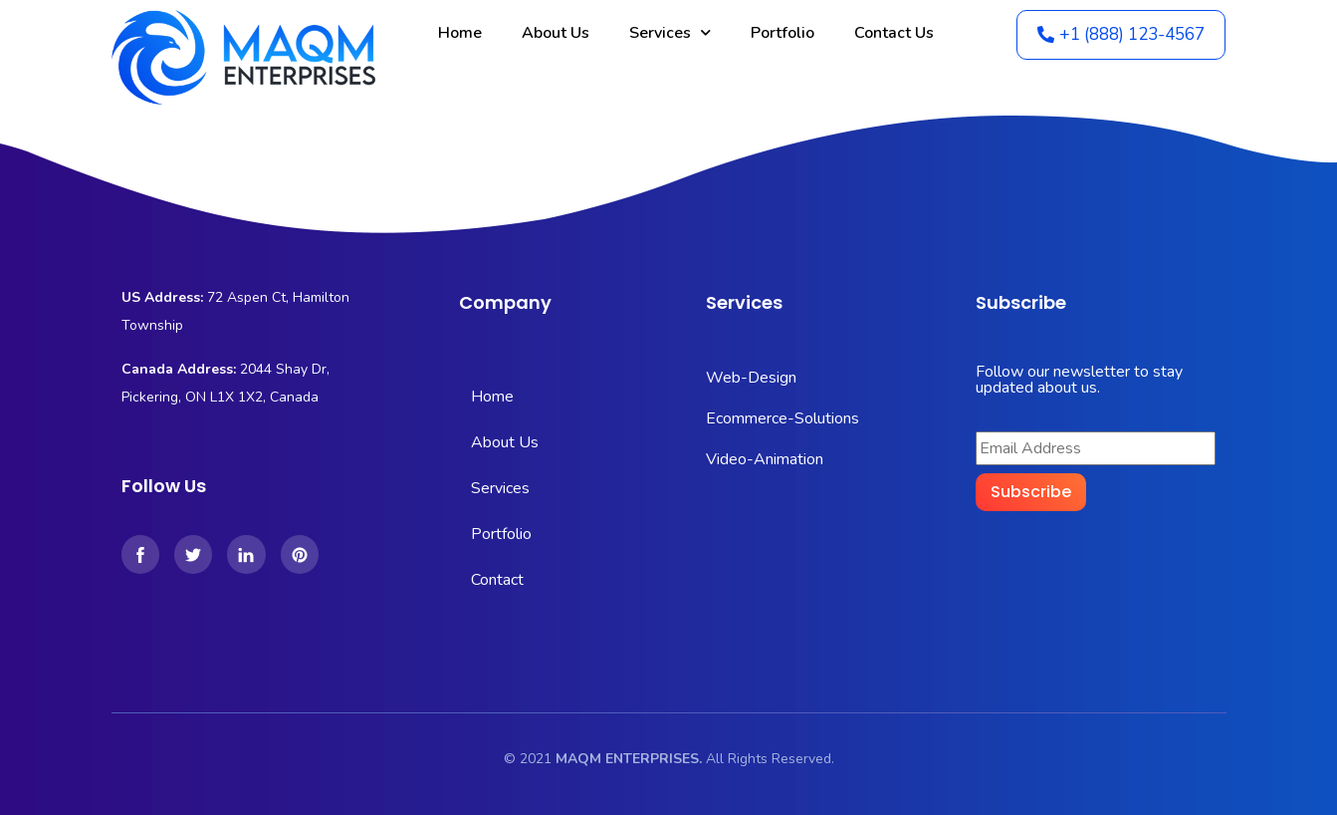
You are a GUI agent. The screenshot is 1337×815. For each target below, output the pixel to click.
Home (460, 33)
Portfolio (782, 33)
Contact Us (894, 33)
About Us (555, 33)
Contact (497, 580)
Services (670, 32)
